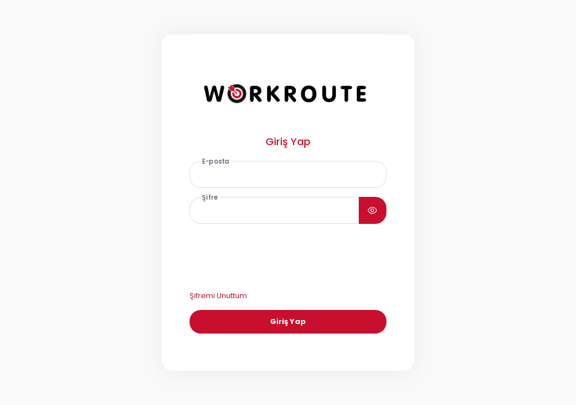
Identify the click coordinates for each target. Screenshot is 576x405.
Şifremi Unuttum (218, 295)
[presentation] (275, 255)
